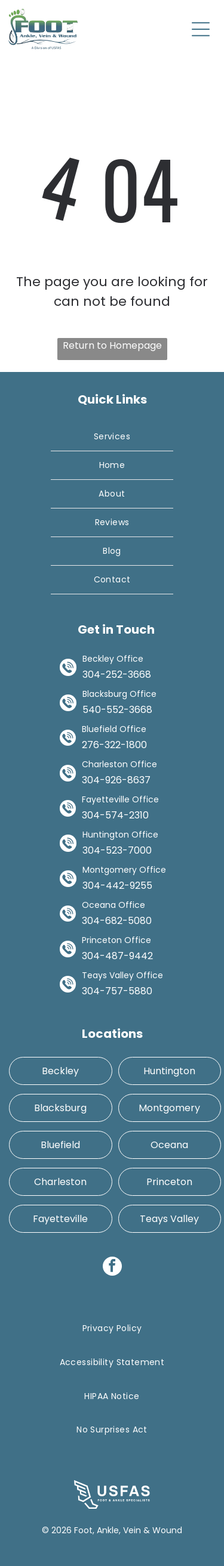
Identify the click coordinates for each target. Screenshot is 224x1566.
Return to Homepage (112, 345)
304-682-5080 (117, 921)
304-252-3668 (116, 674)
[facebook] (112, 1268)
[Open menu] (201, 29)
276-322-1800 (114, 745)
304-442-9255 (117, 885)
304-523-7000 (117, 850)
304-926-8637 (116, 780)
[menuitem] (112, 437)
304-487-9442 (117, 956)
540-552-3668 (117, 710)
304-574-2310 (115, 815)
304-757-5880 (117, 991)
